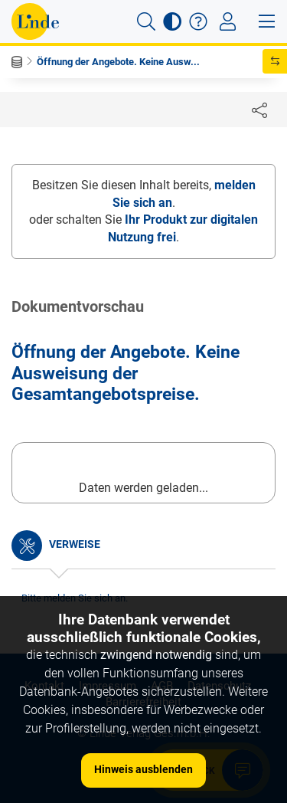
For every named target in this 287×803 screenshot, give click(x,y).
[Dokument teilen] (259, 109)
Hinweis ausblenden (143, 769)
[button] (146, 21)
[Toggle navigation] (227, 21)
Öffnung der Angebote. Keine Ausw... (118, 61)
